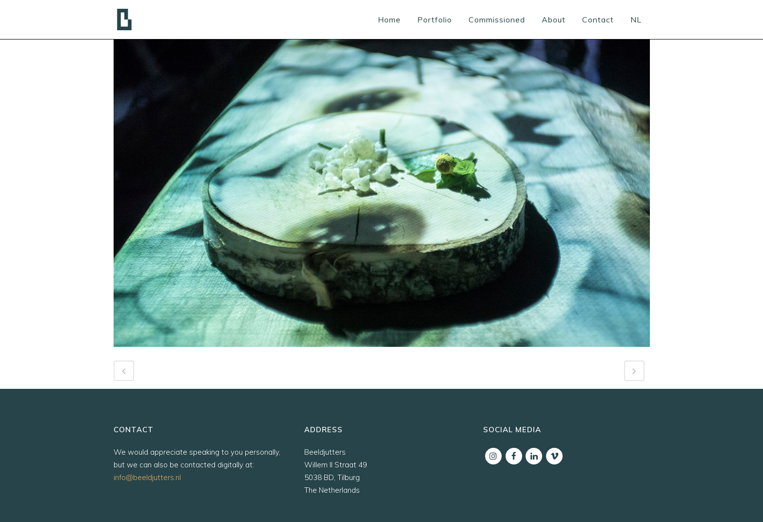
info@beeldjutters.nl (147, 477)
